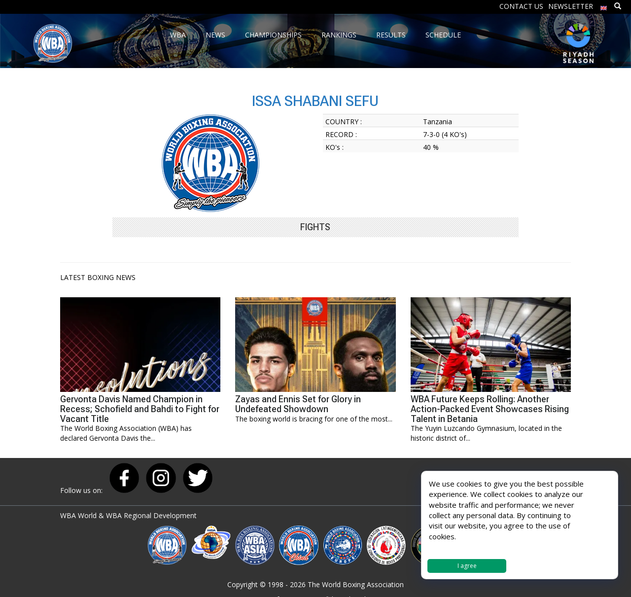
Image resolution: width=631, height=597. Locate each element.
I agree (467, 566)
